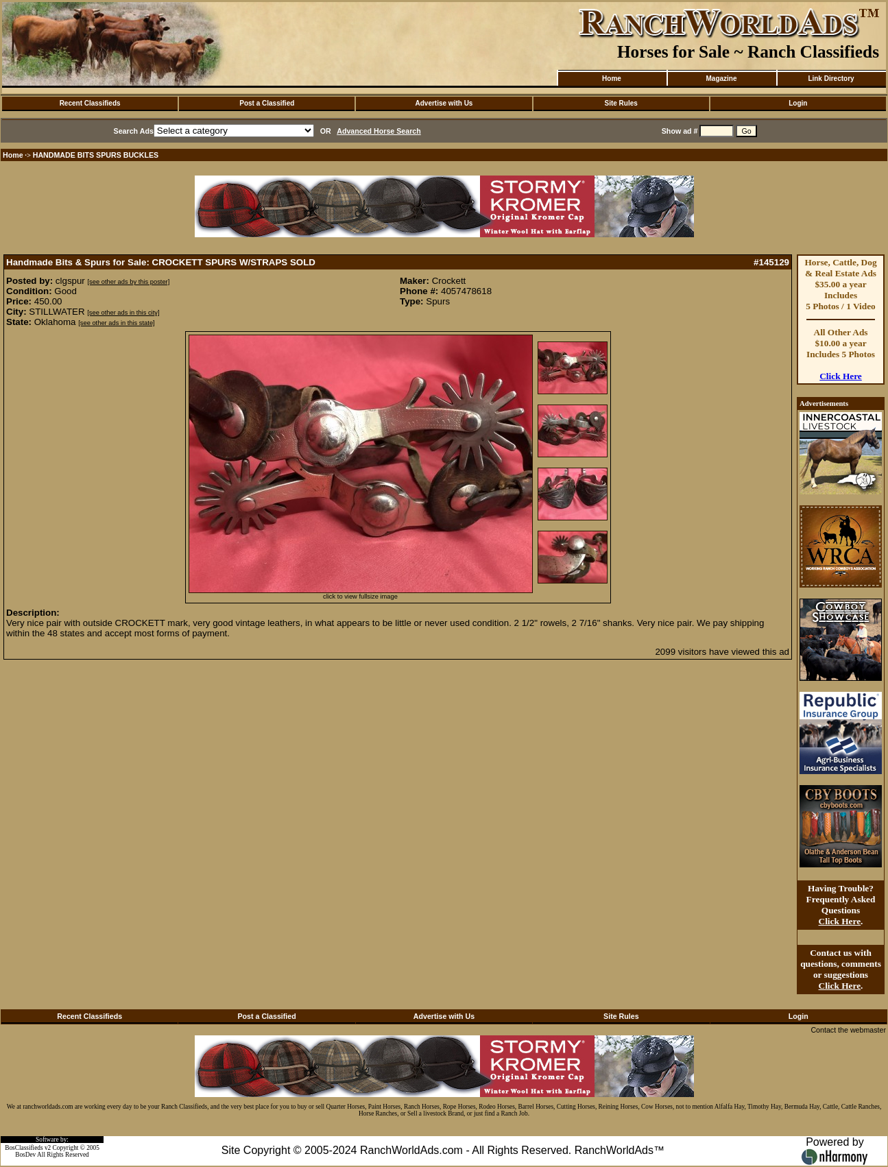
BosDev (25, 1154)
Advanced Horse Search (379, 131)
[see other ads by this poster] (129, 281)
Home (611, 78)
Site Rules (620, 103)
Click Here (840, 376)
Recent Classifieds (90, 103)
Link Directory (831, 78)
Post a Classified (266, 103)
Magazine (721, 78)
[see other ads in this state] (116, 323)
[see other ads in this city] (123, 312)
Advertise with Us (444, 103)
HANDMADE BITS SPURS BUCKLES (96, 155)
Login (798, 103)
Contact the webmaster (848, 1030)
